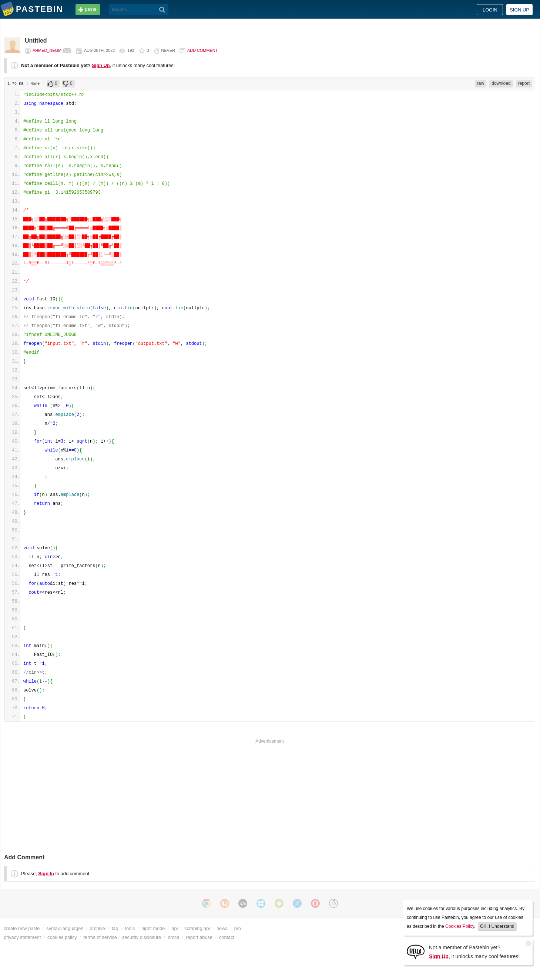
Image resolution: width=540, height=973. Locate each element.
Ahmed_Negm (47, 50)
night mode (153, 928)
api (174, 928)
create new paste (22, 928)
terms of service (100, 937)
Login (490, 10)
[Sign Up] (416, 951)
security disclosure (141, 937)
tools (130, 928)
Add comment (202, 50)
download (501, 83)
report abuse (199, 937)
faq (115, 928)
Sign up (519, 10)
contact (226, 937)
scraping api (197, 928)
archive (97, 928)
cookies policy (62, 937)
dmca (173, 937)
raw (480, 83)
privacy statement (22, 937)
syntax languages (64, 928)
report (524, 83)
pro (237, 928)
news (222, 928)
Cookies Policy (459, 926)
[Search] (162, 9)
